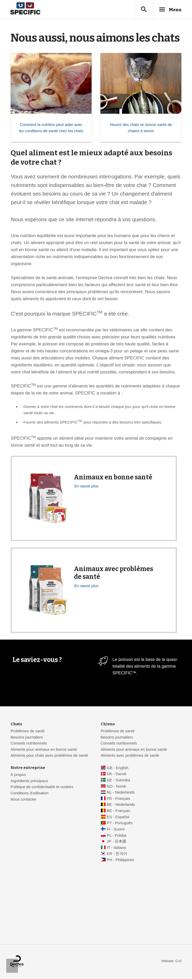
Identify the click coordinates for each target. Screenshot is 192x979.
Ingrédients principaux (29, 781)
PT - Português (120, 823)
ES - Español (118, 817)
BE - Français (118, 811)
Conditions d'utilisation (30, 794)
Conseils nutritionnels (29, 744)
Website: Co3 (171, 961)
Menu (168, 10)
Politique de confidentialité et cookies (42, 787)
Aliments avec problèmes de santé (130, 756)
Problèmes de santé (28, 731)
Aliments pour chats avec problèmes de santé (49, 756)
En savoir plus (86, 487)
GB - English (117, 768)
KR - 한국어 (117, 854)
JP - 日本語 (116, 842)
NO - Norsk (116, 787)
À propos (18, 775)
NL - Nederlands (121, 793)
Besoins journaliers (27, 738)
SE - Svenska (118, 781)
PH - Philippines (120, 860)
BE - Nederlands (121, 805)
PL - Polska (116, 836)
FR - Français (118, 799)
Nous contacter (23, 800)
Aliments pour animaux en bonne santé (44, 750)
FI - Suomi (116, 830)
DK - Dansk (116, 774)
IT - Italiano (116, 848)
